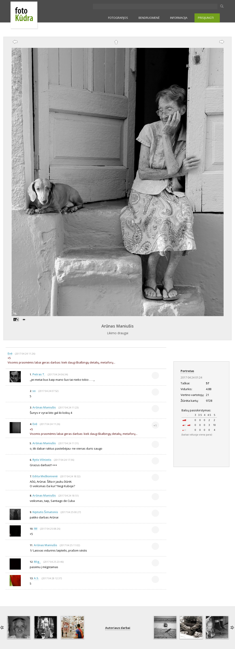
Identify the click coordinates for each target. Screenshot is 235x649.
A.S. (36, 578)
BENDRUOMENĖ (149, 18)
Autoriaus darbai (117, 628)
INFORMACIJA (178, 18)
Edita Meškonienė (45, 476)
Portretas (187, 371)
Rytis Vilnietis (41, 460)
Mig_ (37, 562)
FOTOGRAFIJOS (118, 18)
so (34, 391)
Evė (10, 353)
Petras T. (38, 374)
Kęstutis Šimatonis (45, 512)
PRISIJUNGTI (206, 18)
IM (35, 528)
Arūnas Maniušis (117, 326)
